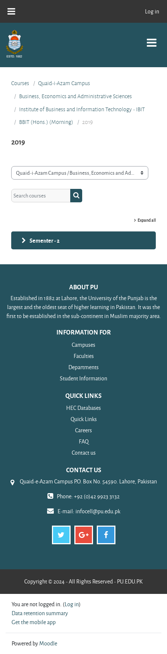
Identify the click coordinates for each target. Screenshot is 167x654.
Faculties (84, 356)
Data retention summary (40, 613)
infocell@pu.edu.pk (97, 511)
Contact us (84, 453)
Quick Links (84, 419)
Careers (83, 430)
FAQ (84, 441)
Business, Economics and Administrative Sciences (75, 96)
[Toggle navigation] (151, 38)
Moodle (48, 643)
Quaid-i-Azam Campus (64, 83)
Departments (83, 367)
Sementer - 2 (45, 240)
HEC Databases (83, 408)
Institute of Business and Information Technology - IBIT (82, 109)
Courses (20, 83)
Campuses (83, 345)
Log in (152, 11)
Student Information (83, 378)
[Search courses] (41, 195)
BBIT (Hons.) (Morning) (46, 122)
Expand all (146, 220)
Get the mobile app (34, 622)
